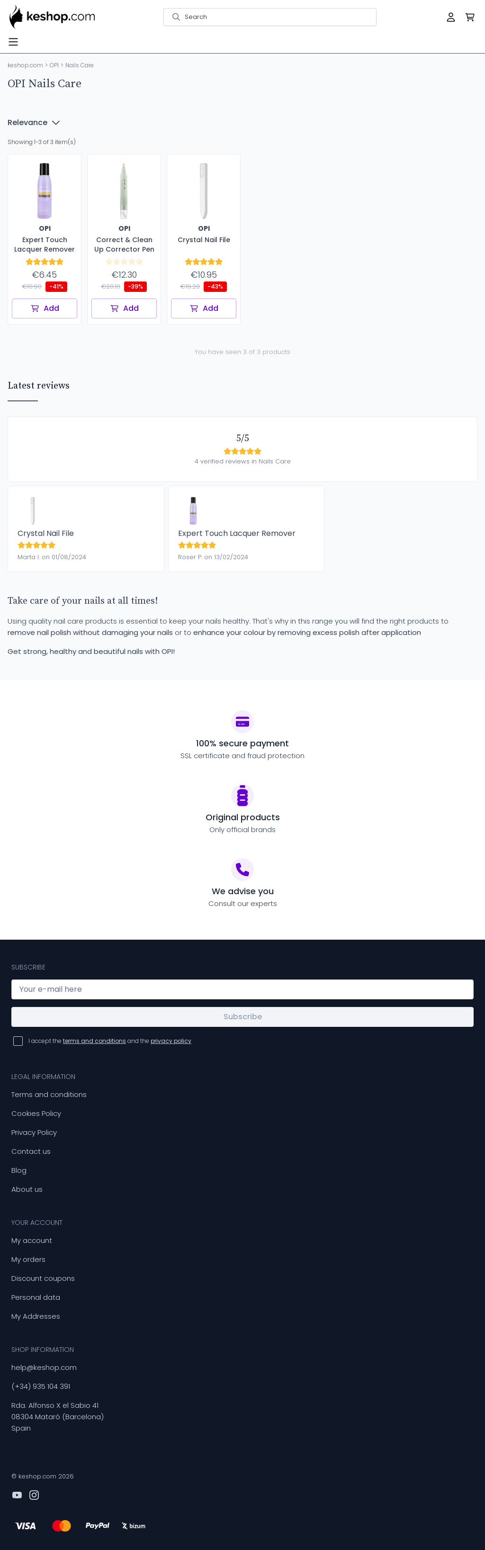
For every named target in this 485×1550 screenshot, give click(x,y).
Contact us (31, 1151)
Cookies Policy (36, 1113)
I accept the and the (109, 1041)
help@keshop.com (44, 1367)
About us (27, 1189)
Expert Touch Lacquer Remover (237, 533)
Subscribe (243, 1016)
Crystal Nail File (46, 533)
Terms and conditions (49, 1094)
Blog (19, 1170)
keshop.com (25, 65)
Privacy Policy (34, 1132)
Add (44, 308)
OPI (54, 65)
